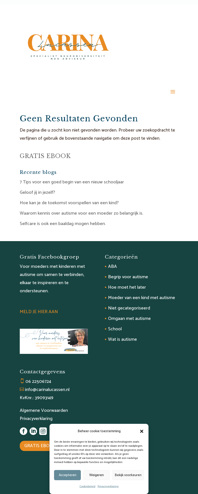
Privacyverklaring (108, 486)
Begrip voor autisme (128, 277)
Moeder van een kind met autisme (141, 298)
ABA (112, 266)
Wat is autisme (122, 339)
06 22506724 (38, 381)
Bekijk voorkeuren (128, 475)
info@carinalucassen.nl (47, 389)
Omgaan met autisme (129, 318)
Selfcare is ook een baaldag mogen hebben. (63, 224)
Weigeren (96, 475)
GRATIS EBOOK (45, 156)
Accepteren (67, 475)
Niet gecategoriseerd (129, 308)
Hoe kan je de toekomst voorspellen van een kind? (69, 203)
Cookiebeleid (87, 486)
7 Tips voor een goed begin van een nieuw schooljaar (72, 182)
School (115, 329)
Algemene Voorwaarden (44, 410)
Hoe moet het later (127, 287)
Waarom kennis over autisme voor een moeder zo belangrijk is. (81, 213)
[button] (141, 431)
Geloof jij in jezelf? (37, 192)
